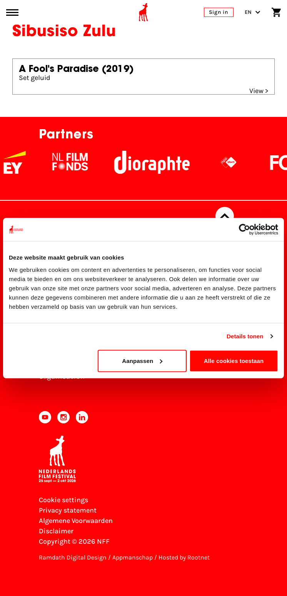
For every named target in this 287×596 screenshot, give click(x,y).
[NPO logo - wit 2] (233, 162)
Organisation (62, 376)
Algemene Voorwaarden (76, 520)
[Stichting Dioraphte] (156, 162)
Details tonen (245, 336)
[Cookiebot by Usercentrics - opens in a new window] (244, 229)
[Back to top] (224, 216)
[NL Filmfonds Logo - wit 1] (74, 162)
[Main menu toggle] (12, 12)
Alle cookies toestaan (234, 360)
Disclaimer (56, 531)
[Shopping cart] (276, 12)
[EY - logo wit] (19, 162)
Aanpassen (142, 360)
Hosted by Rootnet (184, 557)
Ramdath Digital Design (73, 557)
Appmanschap (132, 557)
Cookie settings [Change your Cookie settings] (63, 500)
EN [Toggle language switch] (252, 12)
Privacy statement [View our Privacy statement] (68, 510)
